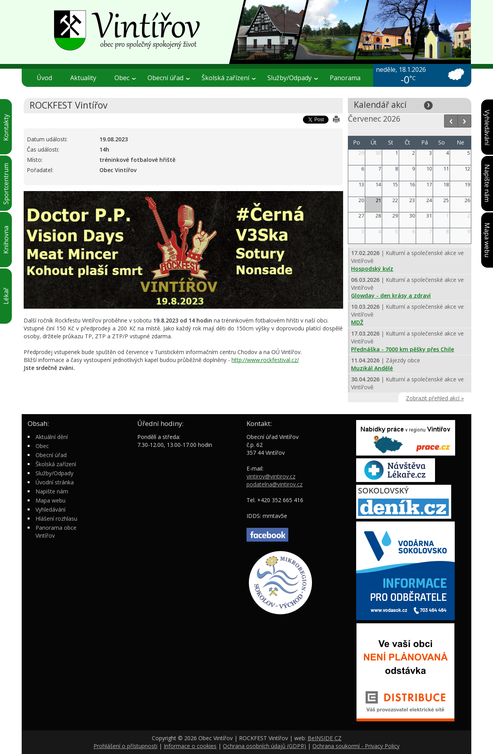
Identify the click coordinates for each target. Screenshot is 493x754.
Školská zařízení (229, 77)
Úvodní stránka (54, 482)
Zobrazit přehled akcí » (435, 398)
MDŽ (357, 322)
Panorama (345, 77)
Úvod (44, 77)
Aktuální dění (51, 437)
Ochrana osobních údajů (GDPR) (264, 746)
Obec (125, 77)
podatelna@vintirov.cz (274, 484)
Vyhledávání (50, 509)
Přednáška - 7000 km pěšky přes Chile (402, 349)
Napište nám (51, 491)
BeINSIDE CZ (325, 738)
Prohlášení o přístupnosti (125, 746)
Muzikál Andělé (372, 368)
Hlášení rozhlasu (56, 518)
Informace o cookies (190, 746)
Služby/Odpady (292, 77)
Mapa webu (50, 500)
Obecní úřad (169, 77)
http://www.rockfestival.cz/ (265, 360)
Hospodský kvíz (372, 268)
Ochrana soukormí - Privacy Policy (356, 746)
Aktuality (83, 77)
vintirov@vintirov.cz (270, 476)
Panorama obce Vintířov (56, 531)
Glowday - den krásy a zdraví (391, 295)
